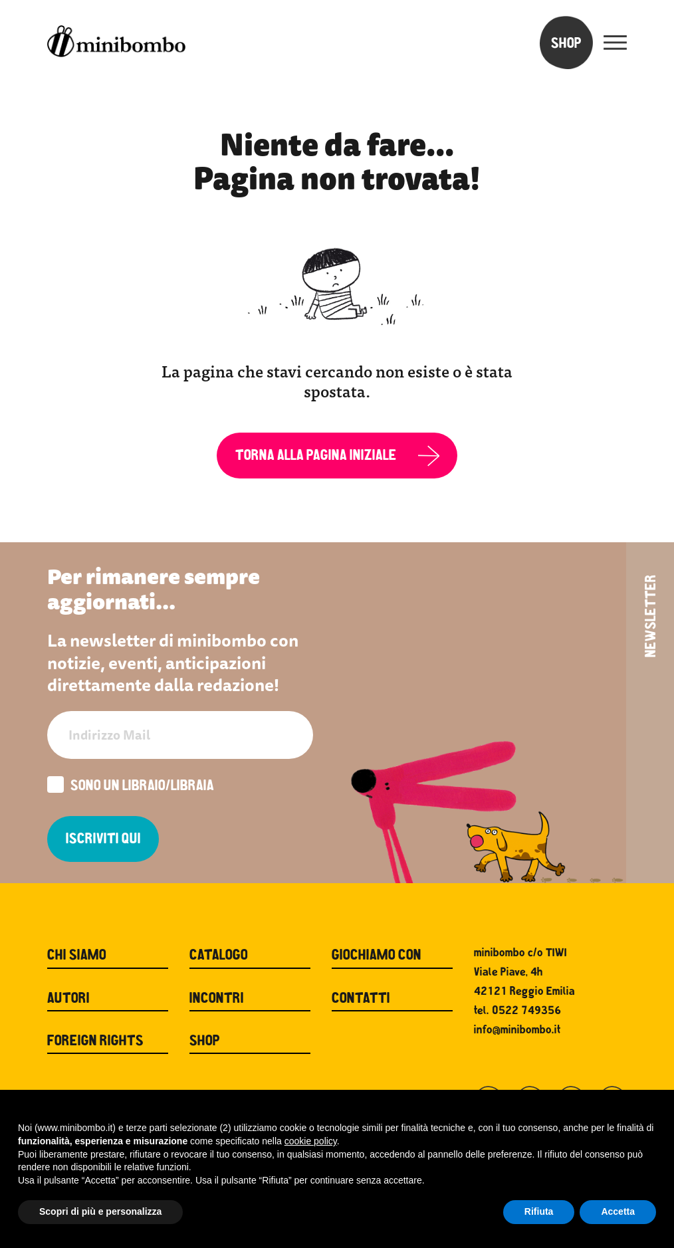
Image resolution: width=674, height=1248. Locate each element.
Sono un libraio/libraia (130, 786)
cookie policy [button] (310, 1141)
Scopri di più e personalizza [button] (100, 1211)
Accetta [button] (618, 1211)
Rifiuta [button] (539, 1211)
